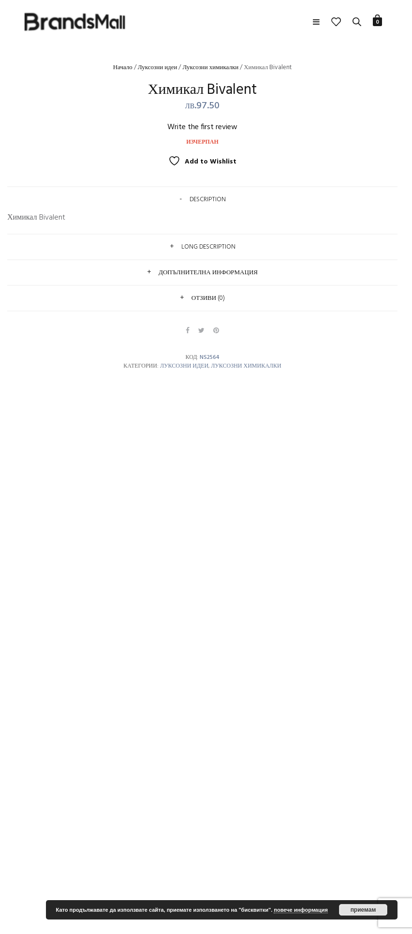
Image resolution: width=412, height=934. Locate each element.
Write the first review (202, 127)
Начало (122, 67)
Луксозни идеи (157, 67)
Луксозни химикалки (210, 67)
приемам (363, 909)
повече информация (301, 910)
